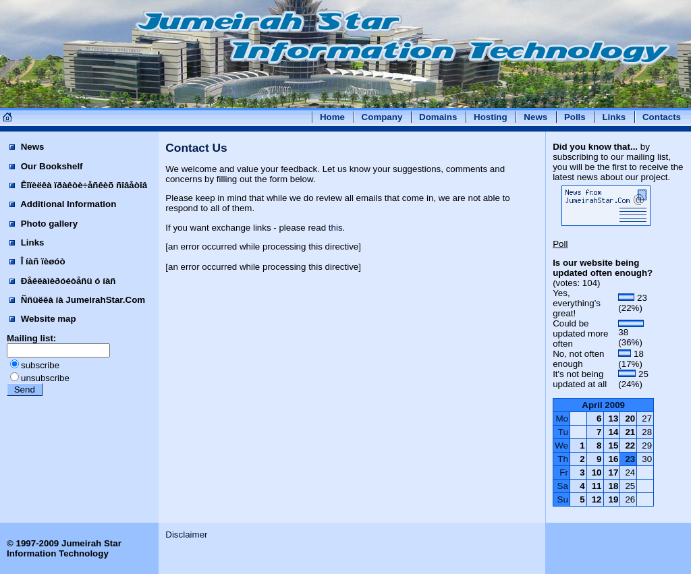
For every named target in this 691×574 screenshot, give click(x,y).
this (336, 228)
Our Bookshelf (46, 166)
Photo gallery (43, 224)
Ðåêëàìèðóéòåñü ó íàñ (62, 281)
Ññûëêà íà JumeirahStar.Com (77, 300)
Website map (42, 319)
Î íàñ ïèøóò (37, 261)
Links (614, 117)
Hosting (490, 117)
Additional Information (62, 204)
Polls (575, 117)
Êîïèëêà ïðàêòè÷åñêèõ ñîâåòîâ (78, 185)
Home (332, 117)
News (535, 117)
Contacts (661, 117)
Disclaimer (186, 534)
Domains (438, 117)
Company (382, 117)
